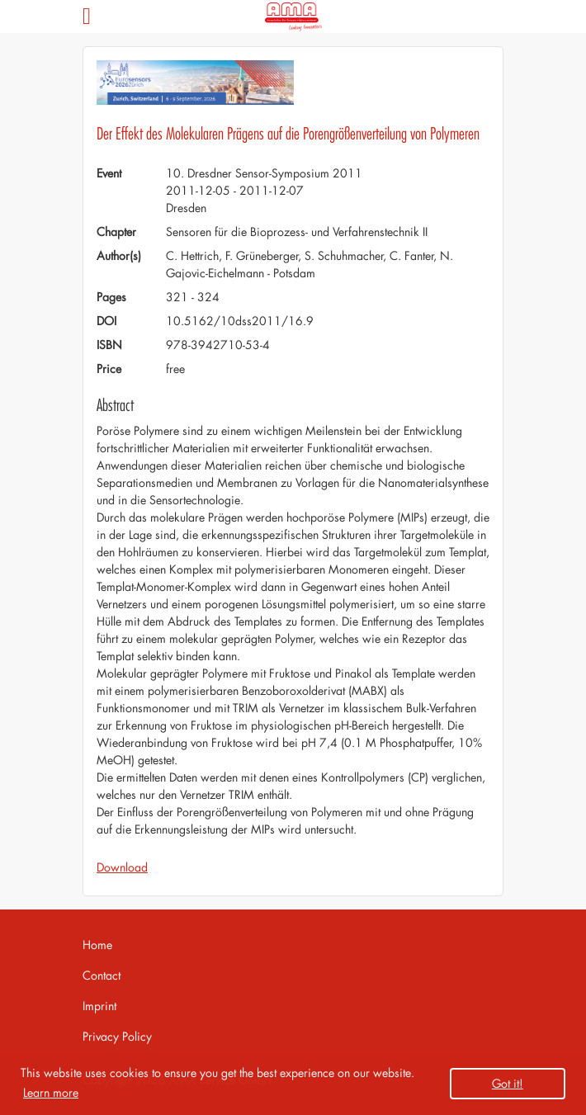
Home (97, 944)
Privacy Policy (117, 1036)
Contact (102, 975)
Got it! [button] (507, 1083)
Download (122, 867)
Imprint (99, 1005)
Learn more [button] (50, 1092)
